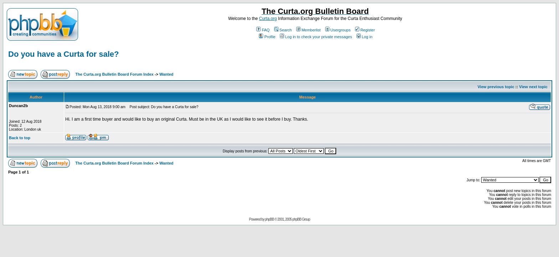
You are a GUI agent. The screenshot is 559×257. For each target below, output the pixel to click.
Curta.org (268, 18)
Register (365, 30)
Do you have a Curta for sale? (63, 54)
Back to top (19, 138)
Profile (267, 37)
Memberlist (308, 30)
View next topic (533, 87)
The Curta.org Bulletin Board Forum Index (114, 74)
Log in (365, 37)
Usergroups (338, 30)
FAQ (263, 30)
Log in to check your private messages (316, 37)
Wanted (166, 74)
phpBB (269, 219)
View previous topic (495, 87)
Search (283, 30)
